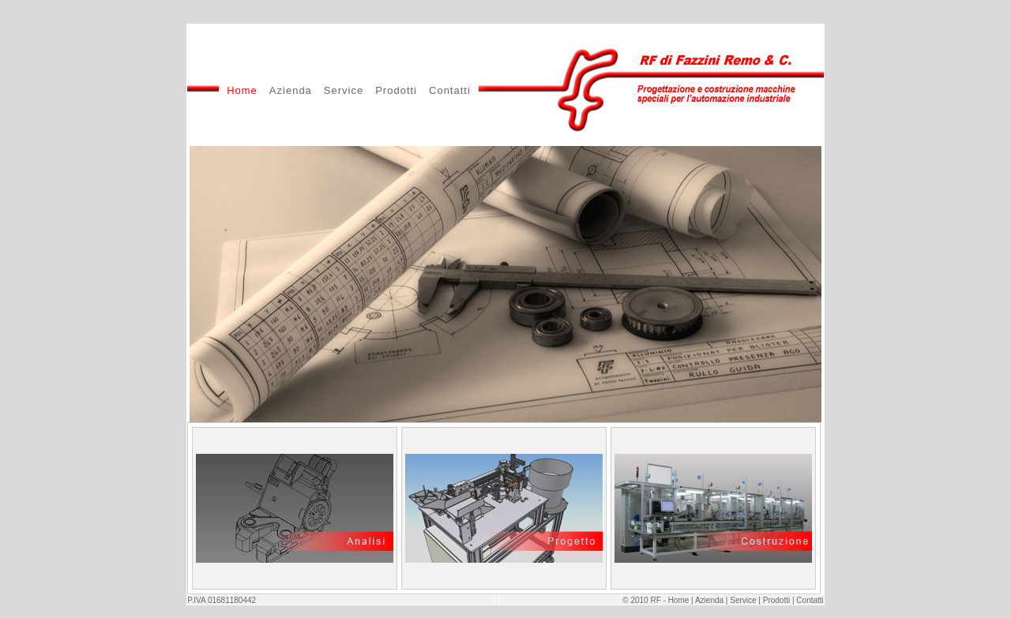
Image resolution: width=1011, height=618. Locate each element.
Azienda (290, 90)
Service (343, 90)
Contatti (450, 90)
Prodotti (396, 90)
